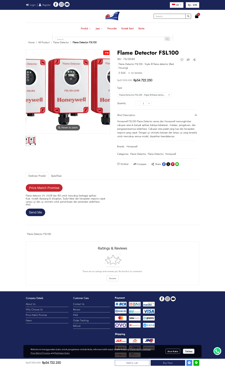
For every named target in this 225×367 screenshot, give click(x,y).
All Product (44, 42)
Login (31, 5)
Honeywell (132, 146)
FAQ (75, 315)
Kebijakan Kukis (62, 353)
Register (45, 5)
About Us (30, 304)
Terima (188, 351)
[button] (176, 5)
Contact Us (78, 304)
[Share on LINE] (177, 164)
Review (112, 278)
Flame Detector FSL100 (39, 234)
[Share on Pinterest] (173, 164)
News (29, 320)
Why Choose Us (34, 309)
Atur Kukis (173, 351)
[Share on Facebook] (164, 164)
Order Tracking (81, 320)
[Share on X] (168, 164)
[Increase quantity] (149, 103)
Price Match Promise (36, 315)
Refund (76, 326)
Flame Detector (61, 42)
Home (31, 42)
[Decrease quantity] (137, 103)
